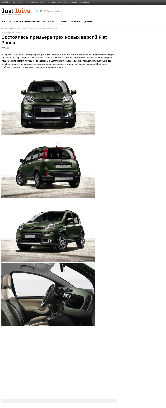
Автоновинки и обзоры (27, 21)
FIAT (7, 47)
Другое (88, 21)
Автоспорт (49, 21)
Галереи (75, 21)
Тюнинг (64, 21)
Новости (6, 21)
